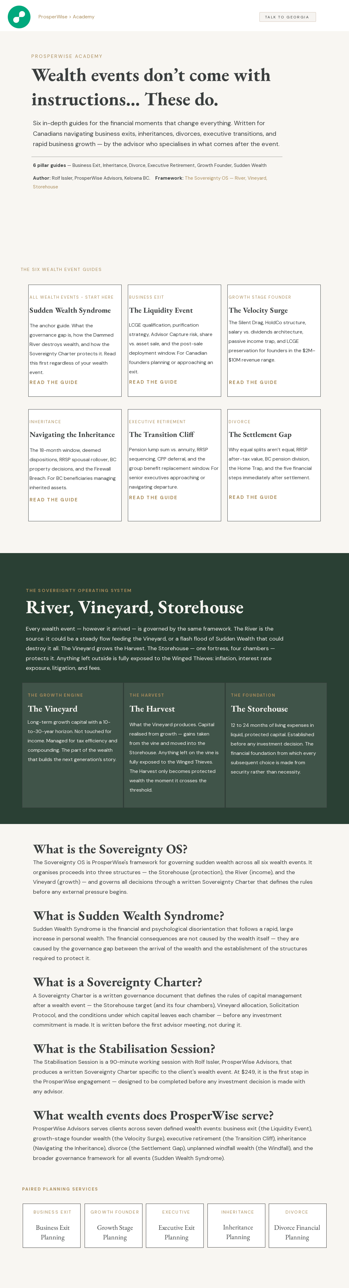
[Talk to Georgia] (287, 17)
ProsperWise (53, 16)
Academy (84, 16)
